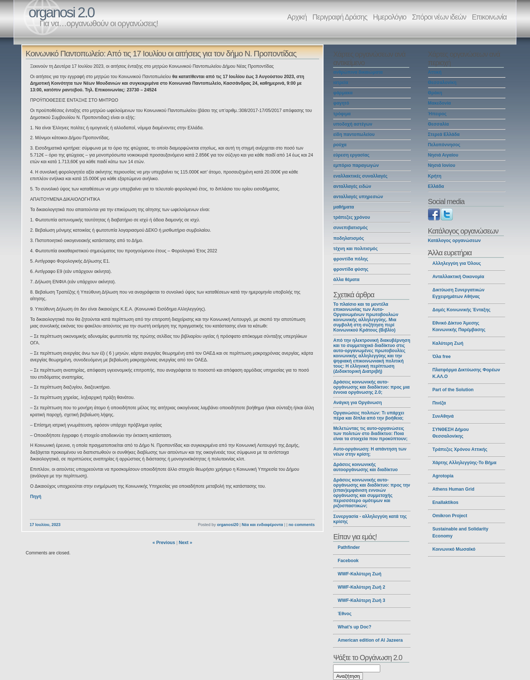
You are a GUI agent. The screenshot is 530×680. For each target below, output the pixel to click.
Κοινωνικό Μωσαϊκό (454, 549)
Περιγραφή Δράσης (339, 17)
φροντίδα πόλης (350, 259)
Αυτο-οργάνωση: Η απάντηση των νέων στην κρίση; (369, 451)
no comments (302, 524)
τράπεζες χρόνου (351, 217)
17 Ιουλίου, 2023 (45, 524)
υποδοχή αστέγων (352, 124)
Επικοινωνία (489, 17)
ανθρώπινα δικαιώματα (357, 72)
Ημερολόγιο (389, 17)
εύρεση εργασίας (351, 155)
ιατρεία (340, 82)
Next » (185, 542)
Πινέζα (439, 403)
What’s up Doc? (354, 627)
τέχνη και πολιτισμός (355, 248)
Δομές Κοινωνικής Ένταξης (461, 309)
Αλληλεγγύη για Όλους (456, 263)
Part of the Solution (453, 389)
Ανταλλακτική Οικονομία (458, 276)
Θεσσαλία (438, 124)
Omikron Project (449, 515)
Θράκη (435, 92)
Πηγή (35, 496)
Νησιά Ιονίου (441, 165)
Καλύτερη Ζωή (447, 343)
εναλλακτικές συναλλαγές (360, 176)
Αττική (435, 72)
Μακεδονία (439, 103)
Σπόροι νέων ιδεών (439, 17)
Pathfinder (349, 547)
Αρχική (297, 17)
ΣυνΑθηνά (443, 416)
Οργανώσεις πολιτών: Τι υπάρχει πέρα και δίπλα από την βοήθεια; (368, 415)
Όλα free (441, 356)
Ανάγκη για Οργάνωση (357, 402)
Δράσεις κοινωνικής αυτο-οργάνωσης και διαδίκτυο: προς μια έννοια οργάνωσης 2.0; (371, 387)
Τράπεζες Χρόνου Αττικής (459, 449)
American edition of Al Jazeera (370, 640)
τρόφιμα (341, 113)
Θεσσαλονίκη (442, 82)
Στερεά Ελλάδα (444, 134)
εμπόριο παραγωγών (356, 165)
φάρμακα (342, 92)
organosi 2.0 (61, 12)
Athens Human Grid (453, 489)
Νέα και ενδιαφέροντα (262, 524)
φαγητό (341, 103)
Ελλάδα (436, 186)
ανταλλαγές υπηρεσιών (358, 196)
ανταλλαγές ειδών (352, 186)
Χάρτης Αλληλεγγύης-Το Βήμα (464, 462)
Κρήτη (435, 176)
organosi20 (227, 524)
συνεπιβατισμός (350, 227)
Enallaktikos (445, 502)
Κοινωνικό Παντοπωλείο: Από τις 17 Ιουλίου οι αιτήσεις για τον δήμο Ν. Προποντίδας (161, 53)
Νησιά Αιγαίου (443, 155)
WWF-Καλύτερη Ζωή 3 (361, 600)
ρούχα (339, 144)
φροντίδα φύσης (350, 269)
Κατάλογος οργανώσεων (454, 240)
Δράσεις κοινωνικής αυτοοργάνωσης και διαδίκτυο (365, 467)
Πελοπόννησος (444, 144)
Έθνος (344, 613)
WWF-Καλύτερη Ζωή (360, 573)
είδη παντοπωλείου (353, 134)
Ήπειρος (437, 113)
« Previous (163, 542)
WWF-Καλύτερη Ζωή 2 (361, 587)
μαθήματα (343, 207)
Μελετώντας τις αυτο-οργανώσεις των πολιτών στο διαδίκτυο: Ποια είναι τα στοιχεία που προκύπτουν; (370, 433)
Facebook (348, 560)
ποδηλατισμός (348, 238)
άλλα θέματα (346, 279)
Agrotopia (442, 476)
